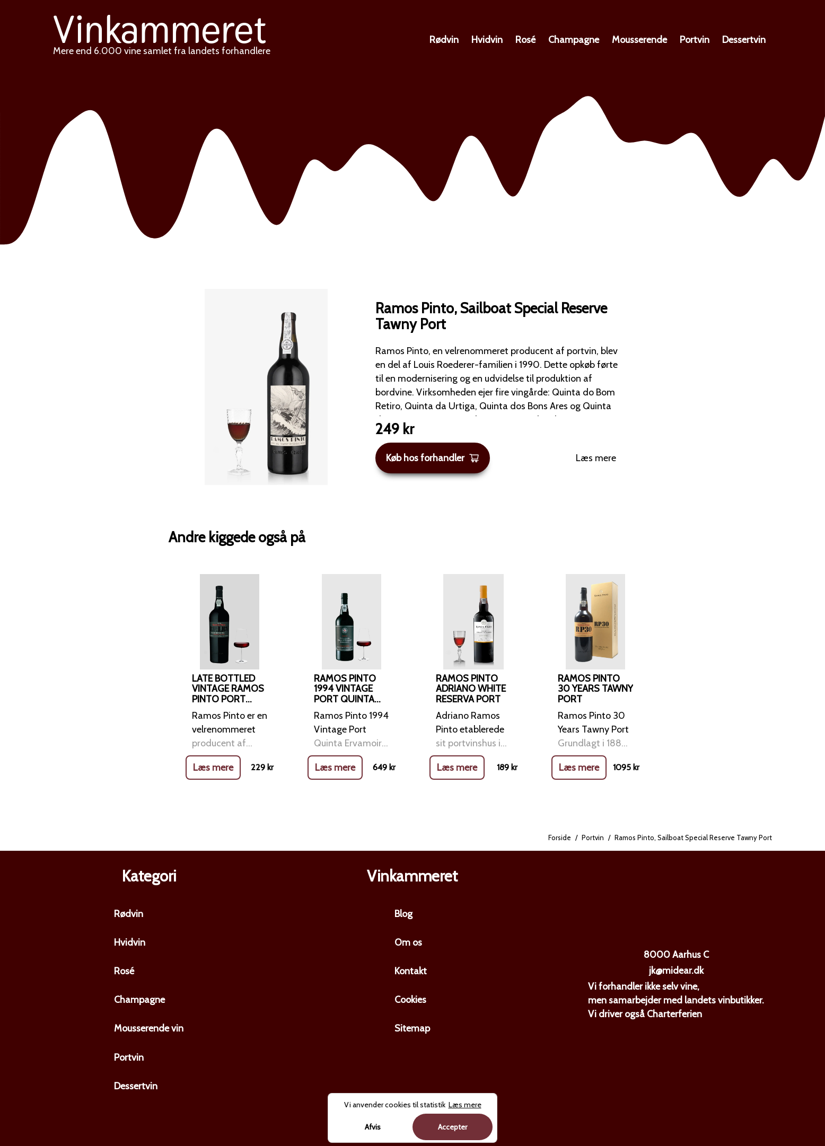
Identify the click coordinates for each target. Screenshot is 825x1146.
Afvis (373, 1127)
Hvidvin (487, 40)
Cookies (410, 1000)
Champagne (573, 40)
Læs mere (596, 458)
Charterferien (674, 1014)
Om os (408, 942)
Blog (403, 914)
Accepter (452, 1127)
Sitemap (412, 1028)
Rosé (525, 40)
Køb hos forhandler (432, 458)
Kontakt (410, 971)
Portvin (694, 40)
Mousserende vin (148, 1028)
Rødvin (444, 40)
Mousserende (639, 40)
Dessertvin (744, 40)
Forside (559, 837)
